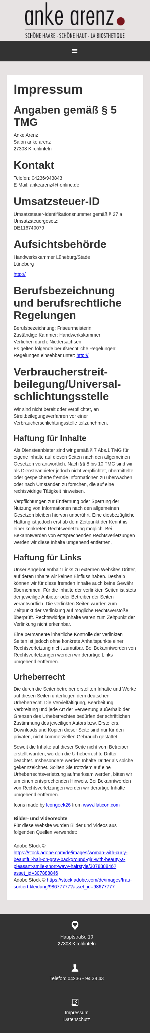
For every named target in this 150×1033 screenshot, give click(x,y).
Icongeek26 (58, 805)
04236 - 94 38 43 (86, 978)
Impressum (76, 1012)
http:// (20, 274)
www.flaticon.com (101, 805)
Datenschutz (76, 1019)
